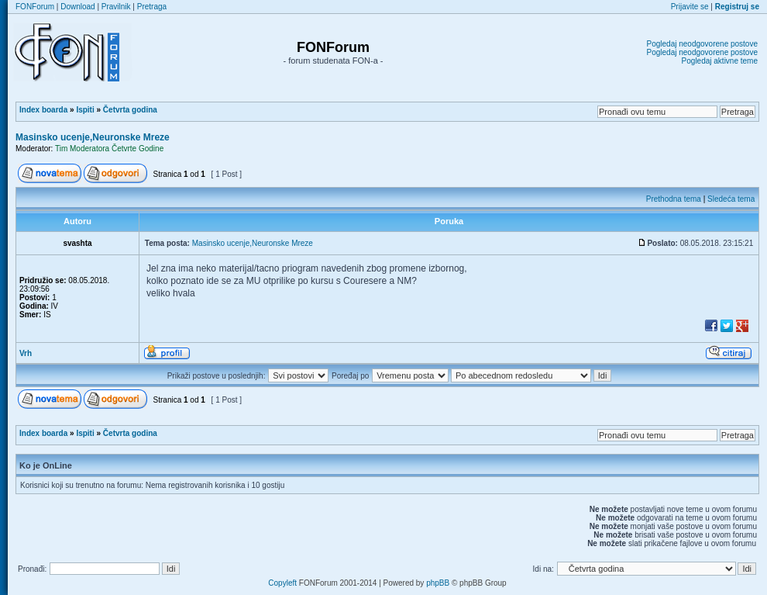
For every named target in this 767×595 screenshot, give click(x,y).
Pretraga (152, 6)
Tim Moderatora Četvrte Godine (109, 148)
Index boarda (43, 110)
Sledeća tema (731, 199)
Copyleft (282, 583)
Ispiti (85, 110)
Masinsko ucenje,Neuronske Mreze (92, 137)
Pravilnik (116, 6)
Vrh (25, 353)
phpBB (437, 583)
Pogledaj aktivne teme (720, 61)
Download (77, 6)
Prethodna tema (673, 199)
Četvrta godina (130, 110)
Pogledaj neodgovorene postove (702, 44)
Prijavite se (690, 6)
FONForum (34, 6)
